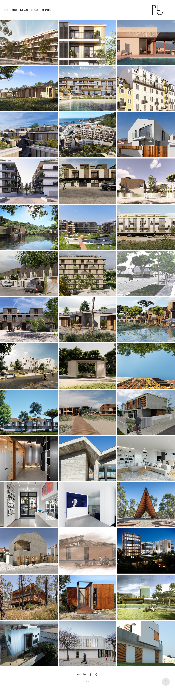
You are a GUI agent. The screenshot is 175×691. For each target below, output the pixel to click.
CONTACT (48, 10)
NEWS (24, 10)
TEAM (34, 10)
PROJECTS (10, 10)
